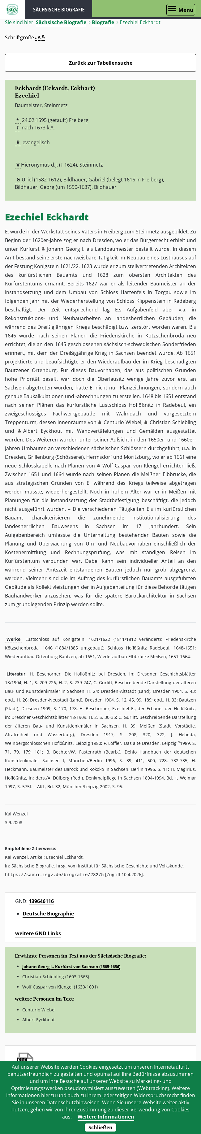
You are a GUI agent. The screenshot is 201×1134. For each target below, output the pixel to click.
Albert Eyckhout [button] (42, 431)
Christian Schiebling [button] (173, 422)
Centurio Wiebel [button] (122, 422)
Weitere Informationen (106, 1116)
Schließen (100, 1127)
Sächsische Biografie (61, 22)
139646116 (41, 900)
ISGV (12, 9)
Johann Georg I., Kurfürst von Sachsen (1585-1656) (71, 966)
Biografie (103, 22)
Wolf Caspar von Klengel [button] (131, 465)
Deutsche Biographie (48, 913)
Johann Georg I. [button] (65, 248)
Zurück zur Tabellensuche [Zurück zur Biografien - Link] (100, 62)
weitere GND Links (38, 933)
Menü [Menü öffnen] (185, 9)
